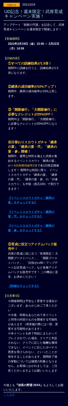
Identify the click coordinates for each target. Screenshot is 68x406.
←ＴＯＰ (9, 394)
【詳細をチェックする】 (24, 286)
